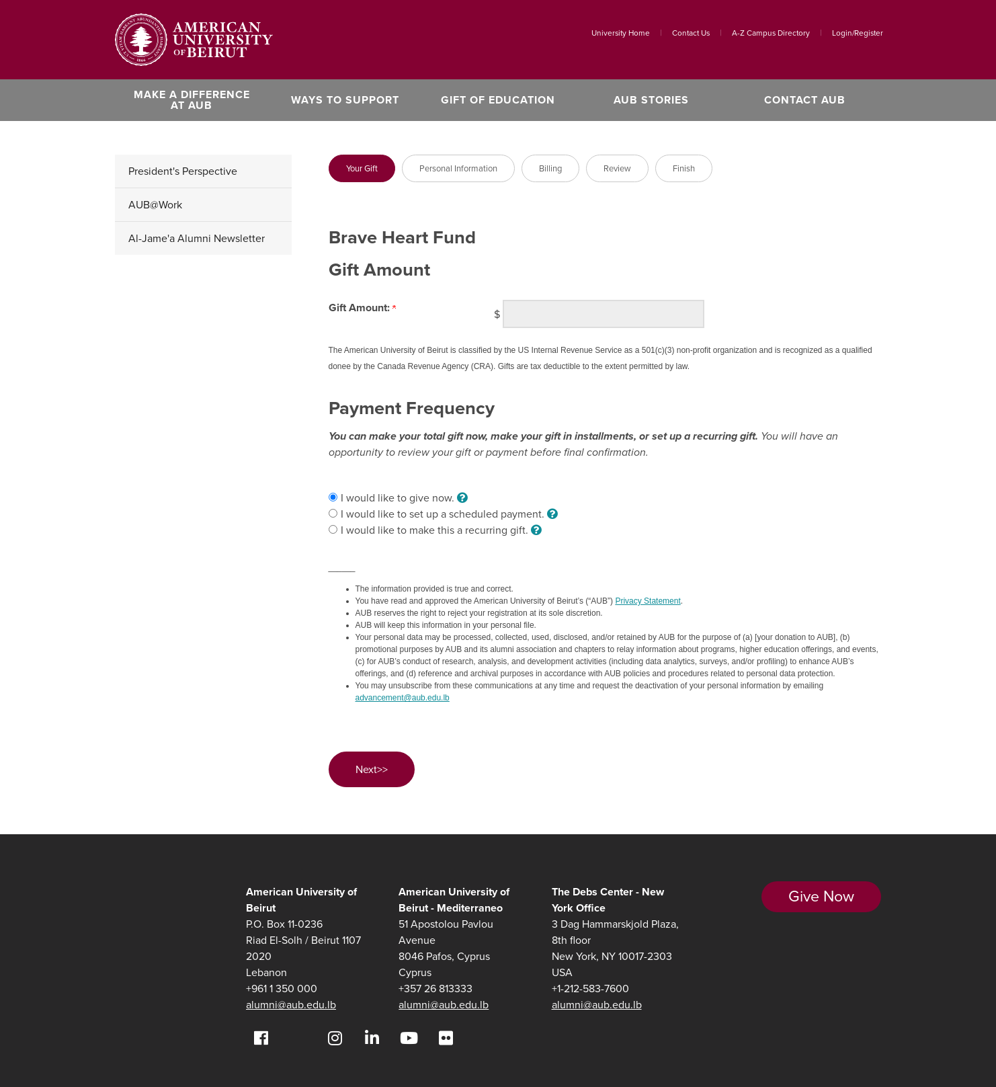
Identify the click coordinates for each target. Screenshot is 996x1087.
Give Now (821, 896)
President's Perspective (182, 171)
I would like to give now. (404, 498)
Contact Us (691, 33)
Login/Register (857, 33)
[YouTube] (409, 1038)
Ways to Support (345, 100)
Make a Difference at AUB (192, 100)
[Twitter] (298, 1038)
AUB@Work (155, 204)
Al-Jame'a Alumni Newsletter (196, 238)
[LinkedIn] (372, 1038)
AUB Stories (651, 100)
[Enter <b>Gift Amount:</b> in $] (603, 314)
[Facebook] (261, 1038)
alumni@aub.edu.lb (291, 1004)
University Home (620, 33)
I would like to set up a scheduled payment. (449, 514)
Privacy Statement (647, 601)
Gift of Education (498, 100)
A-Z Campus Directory (771, 33)
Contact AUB (804, 100)
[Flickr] (446, 1038)
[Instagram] (335, 1038)
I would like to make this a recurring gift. (441, 530)
